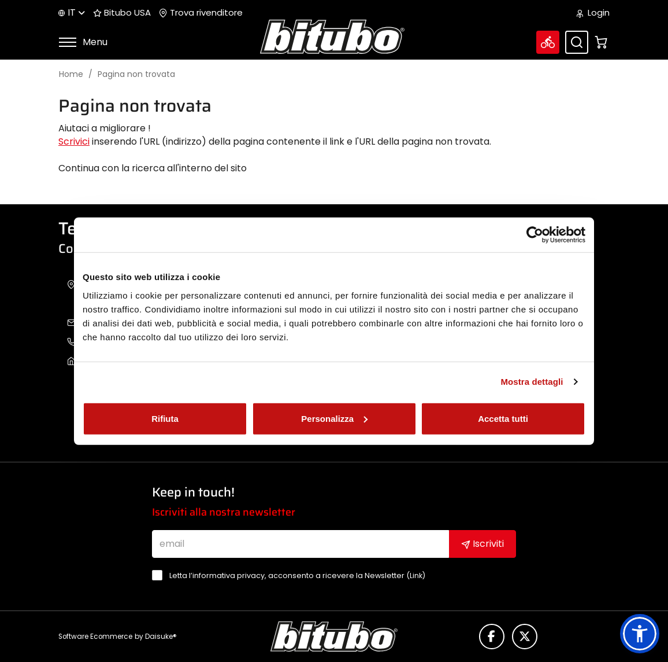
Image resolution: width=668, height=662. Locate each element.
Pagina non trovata (136, 74)
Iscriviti (482, 543)
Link (416, 575)
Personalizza (334, 418)
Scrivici (74, 141)
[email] (301, 544)
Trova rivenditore (201, 13)
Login (593, 13)
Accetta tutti (503, 418)
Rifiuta (165, 418)
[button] (639, 633)
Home (71, 74)
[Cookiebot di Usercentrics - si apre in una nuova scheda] (534, 235)
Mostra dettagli (531, 382)
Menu (82, 41)
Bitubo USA (122, 13)
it (71, 12)
